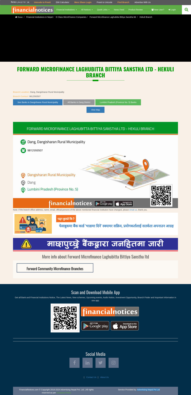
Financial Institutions (66, 10)
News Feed (119, 10)
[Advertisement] (95, 41)
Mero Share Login (82, 2)
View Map (95, 110)
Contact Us (91, 377)
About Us (104, 377)
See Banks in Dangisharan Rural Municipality (38, 102)
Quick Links (103, 10)
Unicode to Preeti (42, 2)
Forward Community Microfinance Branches (55, 268)
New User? (157, 10)
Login (172, 10)
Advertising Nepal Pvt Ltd (148, 389)
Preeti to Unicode (104, 2)
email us (133, 210)
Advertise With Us (142, 2)
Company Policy (63, 393)
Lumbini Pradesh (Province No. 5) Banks (118, 102)
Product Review (135, 10)
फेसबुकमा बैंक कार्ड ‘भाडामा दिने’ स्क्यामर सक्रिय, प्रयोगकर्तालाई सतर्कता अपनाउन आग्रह (116, 225)
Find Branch (123, 2)
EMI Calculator (62, 2)
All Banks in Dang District (79, 102)
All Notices (87, 10)
